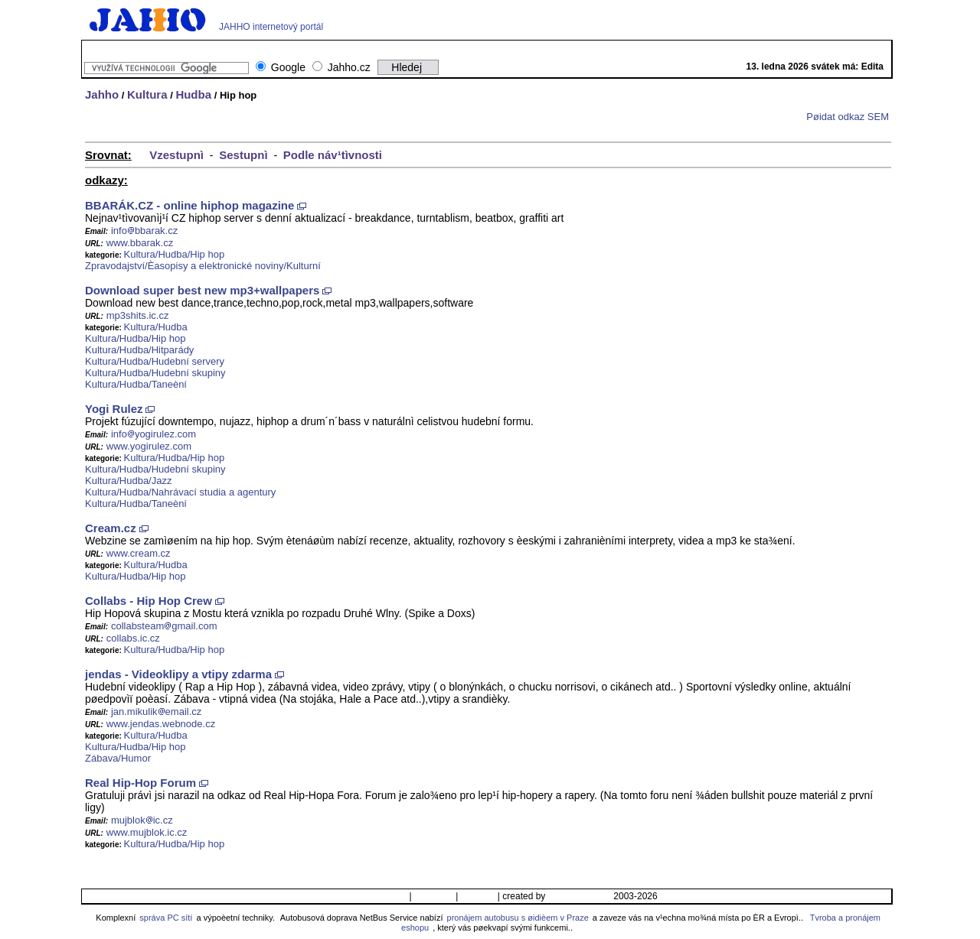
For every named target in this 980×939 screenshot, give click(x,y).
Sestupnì (243, 154)
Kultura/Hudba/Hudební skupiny (155, 373)
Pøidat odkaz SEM (847, 116)
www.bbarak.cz (139, 243)
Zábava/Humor (118, 758)
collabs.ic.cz (133, 638)
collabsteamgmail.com (164, 626)
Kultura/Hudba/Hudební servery (154, 361)
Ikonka (478, 896)
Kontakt (433, 896)
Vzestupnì (176, 154)
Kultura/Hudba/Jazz (128, 480)
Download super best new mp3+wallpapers (202, 290)
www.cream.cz (138, 553)
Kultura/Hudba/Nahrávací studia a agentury (180, 492)
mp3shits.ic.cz (137, 315)
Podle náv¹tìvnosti (332, 154)
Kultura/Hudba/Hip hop (174, 254)
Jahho (102, 94)
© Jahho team (579, 896)
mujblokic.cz (142, 820)
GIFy (469, 48)
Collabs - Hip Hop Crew (148, 600)
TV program (513, 48)
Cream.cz (110, 527)
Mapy (557, 48)
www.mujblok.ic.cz (146, 832)
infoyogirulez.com (153, 434)
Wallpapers (427, 48)
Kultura (147, 94)
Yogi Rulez (114, 408)
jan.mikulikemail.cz (156, 711)
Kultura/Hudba (156, 327)
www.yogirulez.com (148, 446)
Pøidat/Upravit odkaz (361, 896)
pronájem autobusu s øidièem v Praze (518, 917)
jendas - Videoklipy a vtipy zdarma (178, 674)
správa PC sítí (165, 917)
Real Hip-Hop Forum (140, 782)
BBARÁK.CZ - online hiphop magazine (189, 205)
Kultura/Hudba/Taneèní (136, 384)
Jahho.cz (349, 67)
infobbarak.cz (144, 230)
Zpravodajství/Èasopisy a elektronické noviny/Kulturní (203, 265)
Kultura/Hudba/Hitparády (139, 350)
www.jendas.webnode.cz (160, 723)
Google (288, 67)
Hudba (193, 94)
